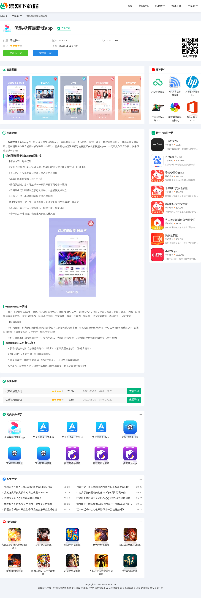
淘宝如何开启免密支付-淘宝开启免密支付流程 (37, 504)
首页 (130, 6)
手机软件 (193, 6)
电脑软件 (160, 6)
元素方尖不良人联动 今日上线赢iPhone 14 (37, 492)
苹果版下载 (45, 53)
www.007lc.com (109, 584)
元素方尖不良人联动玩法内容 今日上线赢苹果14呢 (109, 487)
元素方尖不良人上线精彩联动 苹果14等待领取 (37, 487)
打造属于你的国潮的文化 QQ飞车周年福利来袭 (109, 492)
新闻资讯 (144, 6)
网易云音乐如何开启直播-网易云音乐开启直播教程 (37, 509)
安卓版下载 (15, 53)
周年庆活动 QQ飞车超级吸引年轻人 (37, 498)
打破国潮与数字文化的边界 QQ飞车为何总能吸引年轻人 (109, 498)
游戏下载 (176, 6)
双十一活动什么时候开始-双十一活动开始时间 (109, 509)
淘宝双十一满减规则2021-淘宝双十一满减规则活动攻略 (109, 504)
